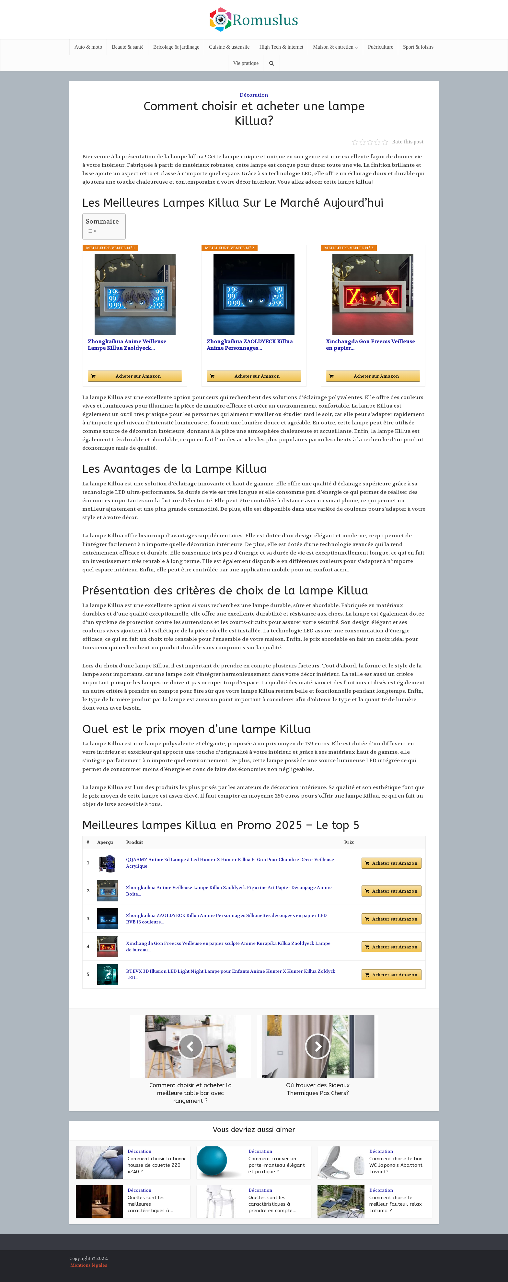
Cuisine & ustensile (229, 47)
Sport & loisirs (418, 47)
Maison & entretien (333, 47)
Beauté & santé (128, 47)
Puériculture (380, 47)
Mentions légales (88, 1265)
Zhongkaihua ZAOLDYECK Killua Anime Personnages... (250, 344)
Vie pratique (246, 63)
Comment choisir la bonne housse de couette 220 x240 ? (157, 1165)
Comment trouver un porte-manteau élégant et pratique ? (276, 1165)
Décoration (254, 95)
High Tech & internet (281, 47)
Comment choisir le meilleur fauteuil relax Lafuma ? (395, 1204)
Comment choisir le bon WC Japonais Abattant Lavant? (395, 1165)
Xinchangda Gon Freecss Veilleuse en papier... (370, 344)
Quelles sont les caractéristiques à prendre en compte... (272, 1204)
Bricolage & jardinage (176, 47)
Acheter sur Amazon (138, 376)
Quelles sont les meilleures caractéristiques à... (150, 1204)
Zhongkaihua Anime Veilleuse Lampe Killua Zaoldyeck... (127, 344)
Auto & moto (88, 47)
